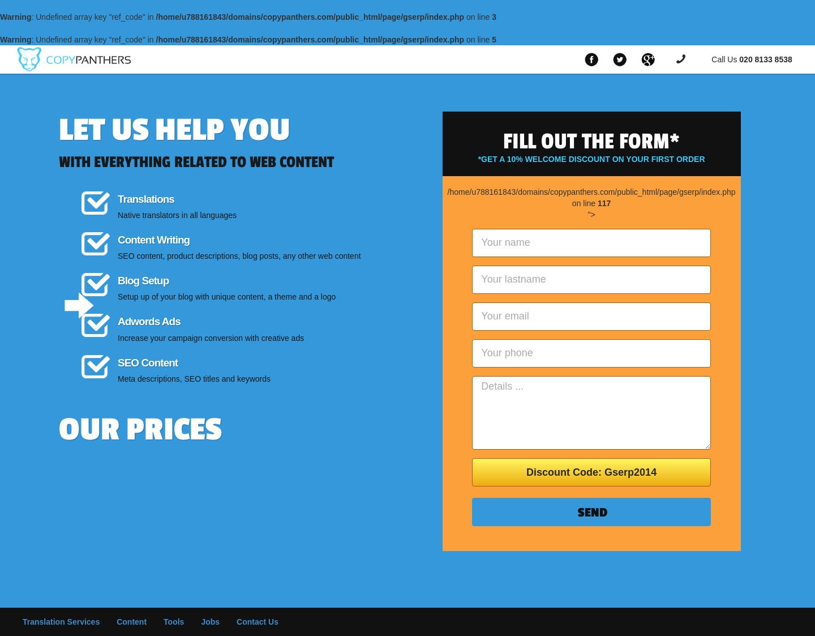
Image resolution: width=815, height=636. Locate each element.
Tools (174, 621)
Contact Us (257, 621)
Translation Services (61, 621)
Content (132, 621)
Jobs (210, 621)
